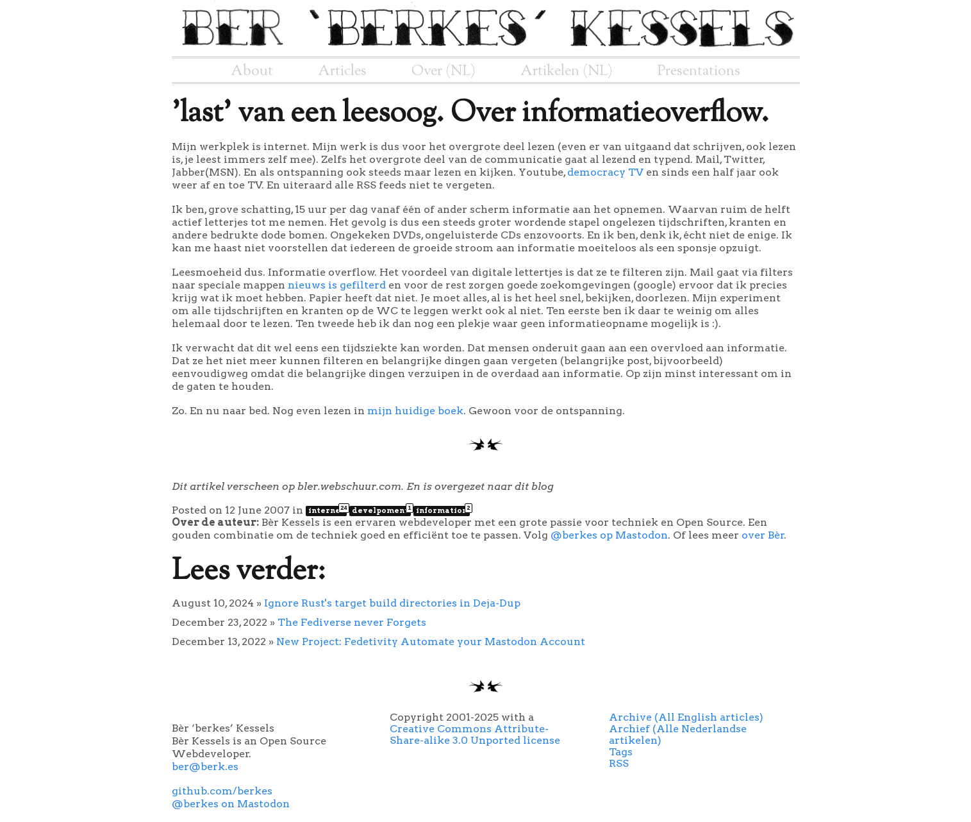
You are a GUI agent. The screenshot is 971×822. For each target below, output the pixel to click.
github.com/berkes (222, 791)
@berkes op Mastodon (609, 535)
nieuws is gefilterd (337, 285)
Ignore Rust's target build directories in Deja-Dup (392, 603)
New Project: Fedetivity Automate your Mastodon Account (430, 641)
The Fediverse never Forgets (352, 622)
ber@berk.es (205, 766)
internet (327, 510)
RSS (619, 763)
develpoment (381, 510)
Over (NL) (443, 71)
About (252, 71)
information (443, 510)
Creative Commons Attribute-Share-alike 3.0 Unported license (475, 734)
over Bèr (763, 535)
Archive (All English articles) (686, 717)
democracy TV (605, 172)
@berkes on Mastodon (231, 804)
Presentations (699, 71)
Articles (342, 71)
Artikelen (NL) (566, 71)
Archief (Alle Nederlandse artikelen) (678, 734)
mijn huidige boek (415, 411)
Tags (621, 752)
